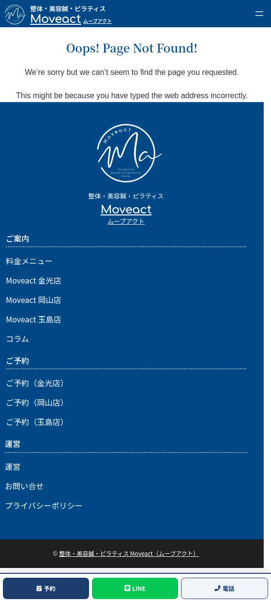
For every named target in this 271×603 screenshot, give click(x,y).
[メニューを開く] (259, 13)
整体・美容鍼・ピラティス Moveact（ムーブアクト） (129, 553)
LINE (135, 588)
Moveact (55, 19)
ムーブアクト (97, 20)
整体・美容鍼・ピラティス (68, 8)
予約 (45, 588)
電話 (224, 588)
